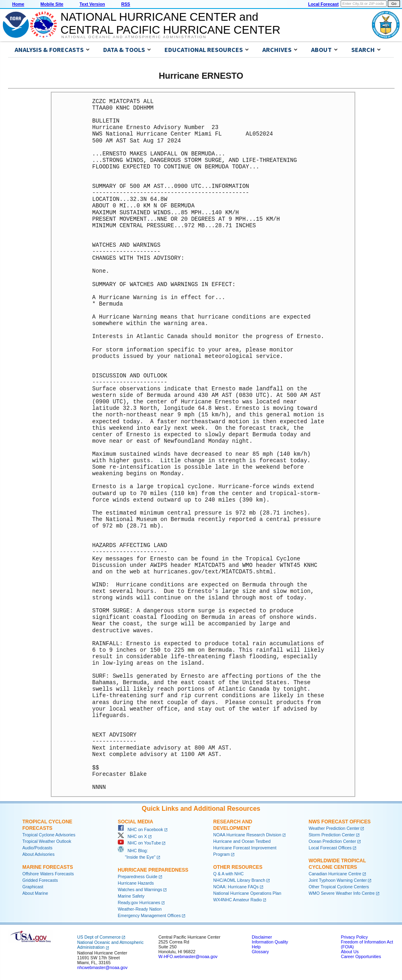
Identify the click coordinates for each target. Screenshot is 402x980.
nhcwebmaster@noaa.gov (102, 967)
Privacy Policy (354, 937)
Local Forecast (323, 4)
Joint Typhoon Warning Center (338, 880)
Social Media (135, 822)
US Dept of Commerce (99, 937)
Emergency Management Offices (149, 915)
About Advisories (38, 854)
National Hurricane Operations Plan (247, 893)
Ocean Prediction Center (332, 841)
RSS (125, 4)
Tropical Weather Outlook (46, 841)
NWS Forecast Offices (340, 822)
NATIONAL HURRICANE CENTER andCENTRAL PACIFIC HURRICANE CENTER (170, 23)
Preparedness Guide (138, 876)
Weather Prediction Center (334, 828)
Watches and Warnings (140, 889)
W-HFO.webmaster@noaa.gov (188, 956)
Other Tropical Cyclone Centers (339, 886)
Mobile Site (52, 4)
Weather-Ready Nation (140, 909)
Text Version (92, 4)
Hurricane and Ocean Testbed (241, 841)
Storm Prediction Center (332, 834)
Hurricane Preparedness (153, 870)
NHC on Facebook (140, 829)
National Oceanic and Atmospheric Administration (133, 37)
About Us (350, 951)
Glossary (260, 951)
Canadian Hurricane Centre (335, 873)
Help (256, 946)
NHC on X (132, 836)
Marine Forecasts (47, 867)
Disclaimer (262, 937)
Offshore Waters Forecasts (48, 873)
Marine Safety (131, 896)
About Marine (35, 893)
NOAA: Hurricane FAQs (236, 886)
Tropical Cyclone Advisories (49, 834)
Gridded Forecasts (40, 880)
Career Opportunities (361, 956)
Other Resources (237, 867)
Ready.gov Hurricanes (139, 902)
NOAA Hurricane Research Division (247, 834)
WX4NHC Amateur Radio (237, 899)
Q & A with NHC (228, 873)
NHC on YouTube (139, 842)
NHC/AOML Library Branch (239, 880)
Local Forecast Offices (330, 847)
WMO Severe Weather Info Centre (342, 893)
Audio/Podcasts (37, 847)
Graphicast (32, 886)
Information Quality (270, 941)
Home (18, 4)
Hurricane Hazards (136, 883)
